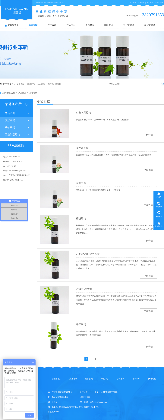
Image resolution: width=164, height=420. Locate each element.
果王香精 (81, 324)
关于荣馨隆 (159, 3)
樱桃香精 (81, 218)
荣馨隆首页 (13, 25)
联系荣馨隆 (149, 25)
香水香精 (10, 127)
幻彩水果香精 (83, 112)
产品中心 (70, 25)
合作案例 (89, 25)
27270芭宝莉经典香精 (87, 253)
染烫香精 (33, 25)
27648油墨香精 (84, 289)
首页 (13, 93)
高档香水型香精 (54, 84)
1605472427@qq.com (17, 171)
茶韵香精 (81, 183)
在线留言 (141, 3)
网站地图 (150, 3)
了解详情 (148, 135)
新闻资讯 (108, 25)
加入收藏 (132, 3)
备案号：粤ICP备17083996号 (107, 392)
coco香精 (41, 84)
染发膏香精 (82, 148)
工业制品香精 (12, 134)
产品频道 (22, 93)
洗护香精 (52, 25)
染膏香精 (20, 84)
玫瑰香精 (31, 84)
